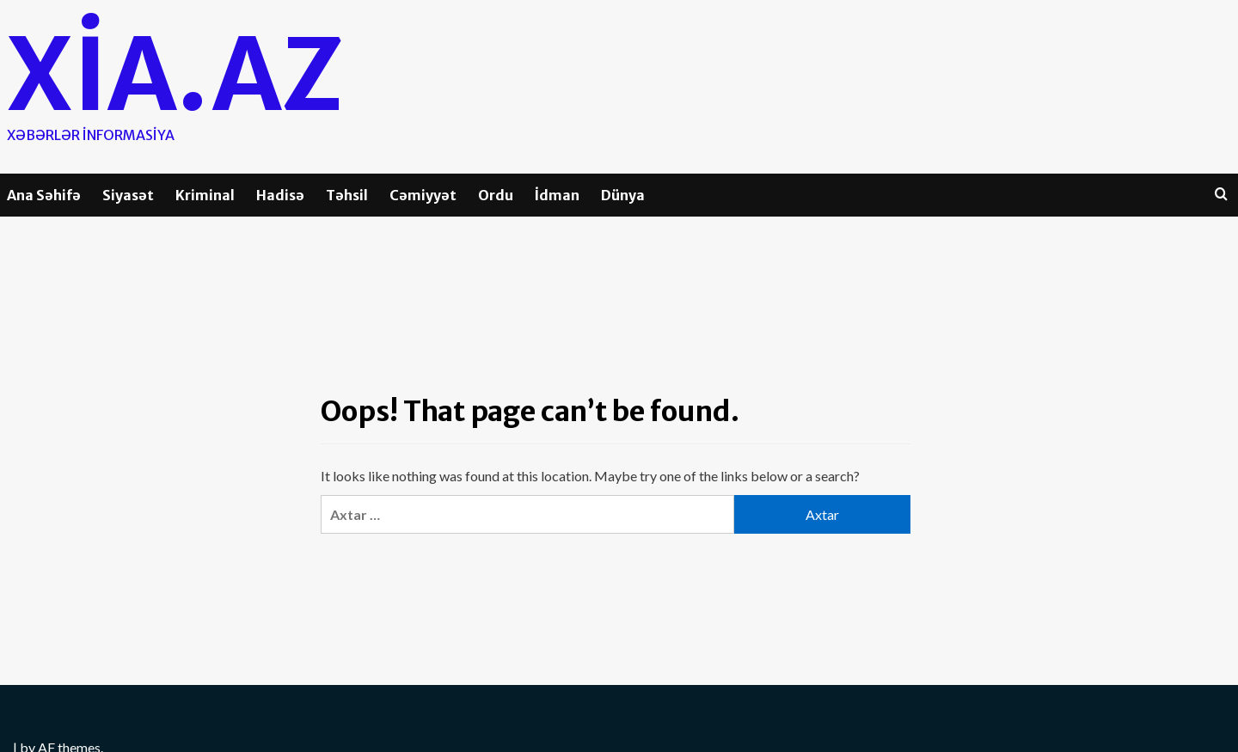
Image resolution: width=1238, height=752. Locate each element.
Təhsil (347, 195)
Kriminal (205, 195)
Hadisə (280, 195)
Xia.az (175, 75)
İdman (557, 195)
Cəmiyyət (423, 195)
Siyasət (128, 195)
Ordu (495, 195)
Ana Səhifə (44, 195)
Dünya (623, 195)
